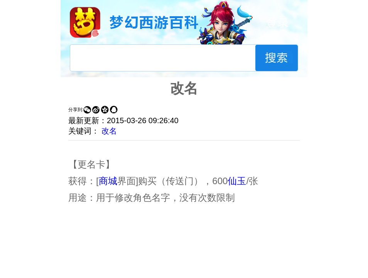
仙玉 (237, 181)
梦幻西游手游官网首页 (85, 22)
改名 (109, 131)
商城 (108, 181)
